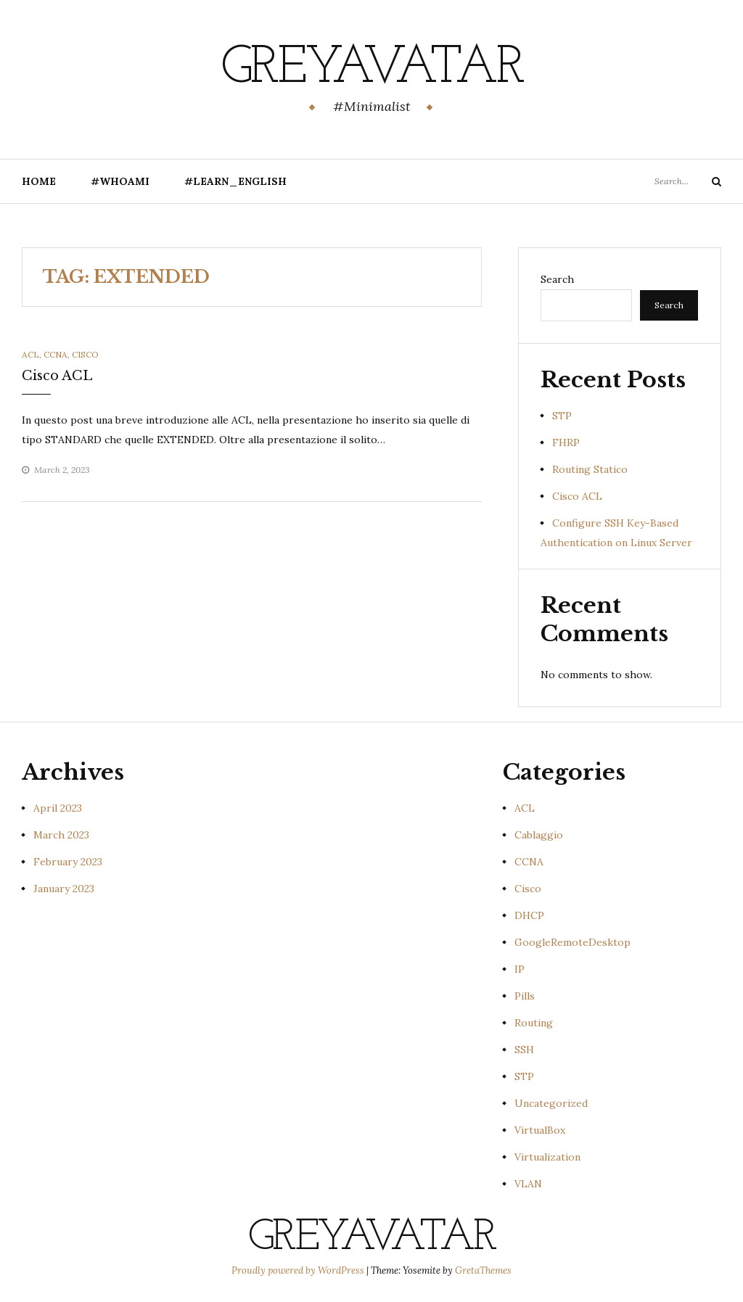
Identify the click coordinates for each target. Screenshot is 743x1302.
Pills (524, 995)
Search (557, 279)
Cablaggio (538, 834)
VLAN (528, 1183)
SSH (524, 1049)
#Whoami (120, 181)
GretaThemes (483, 1270)
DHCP (529, 915)
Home (39, 181)
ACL (30, 354)
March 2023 (61, 834)
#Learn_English (235, 181)
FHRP (566, 442)
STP (562, 415)
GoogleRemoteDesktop (572, 942)
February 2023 (67, 861)
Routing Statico (590, 469)
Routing (533, 1022)
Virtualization (547, 1156)
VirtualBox (539, 1130)
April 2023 (57, 808)
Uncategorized (551, 1103)
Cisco (85, 354)
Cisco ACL (57, 376)
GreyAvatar (372, 69)
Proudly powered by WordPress (298, 1270)
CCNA (55, 354)
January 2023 (63, 888)
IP (519, 969)
